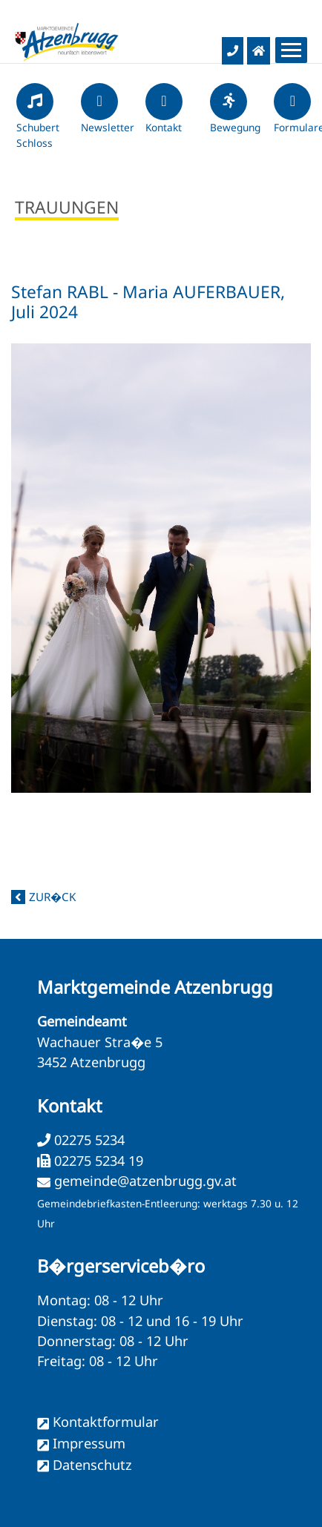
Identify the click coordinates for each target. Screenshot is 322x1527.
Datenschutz (92, 1465)
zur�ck (52, 896)
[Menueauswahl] (291, 50)
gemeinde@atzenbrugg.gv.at (145, 1181)
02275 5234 (87, 1140)
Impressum (89, 1443)
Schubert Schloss (37, 122)
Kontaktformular (106, 1422)
